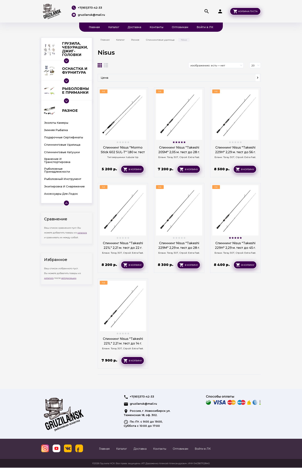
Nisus (106, 52)
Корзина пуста (248, 11)
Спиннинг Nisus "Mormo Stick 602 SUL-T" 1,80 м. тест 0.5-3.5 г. (123, 152)
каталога (82, 232)
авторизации (68, 278)
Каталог (113, 27)
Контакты (156, 27)
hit (103, 91)
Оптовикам (180, 27)
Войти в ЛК (205, 27)
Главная (94, 27)
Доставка (134, 27)
